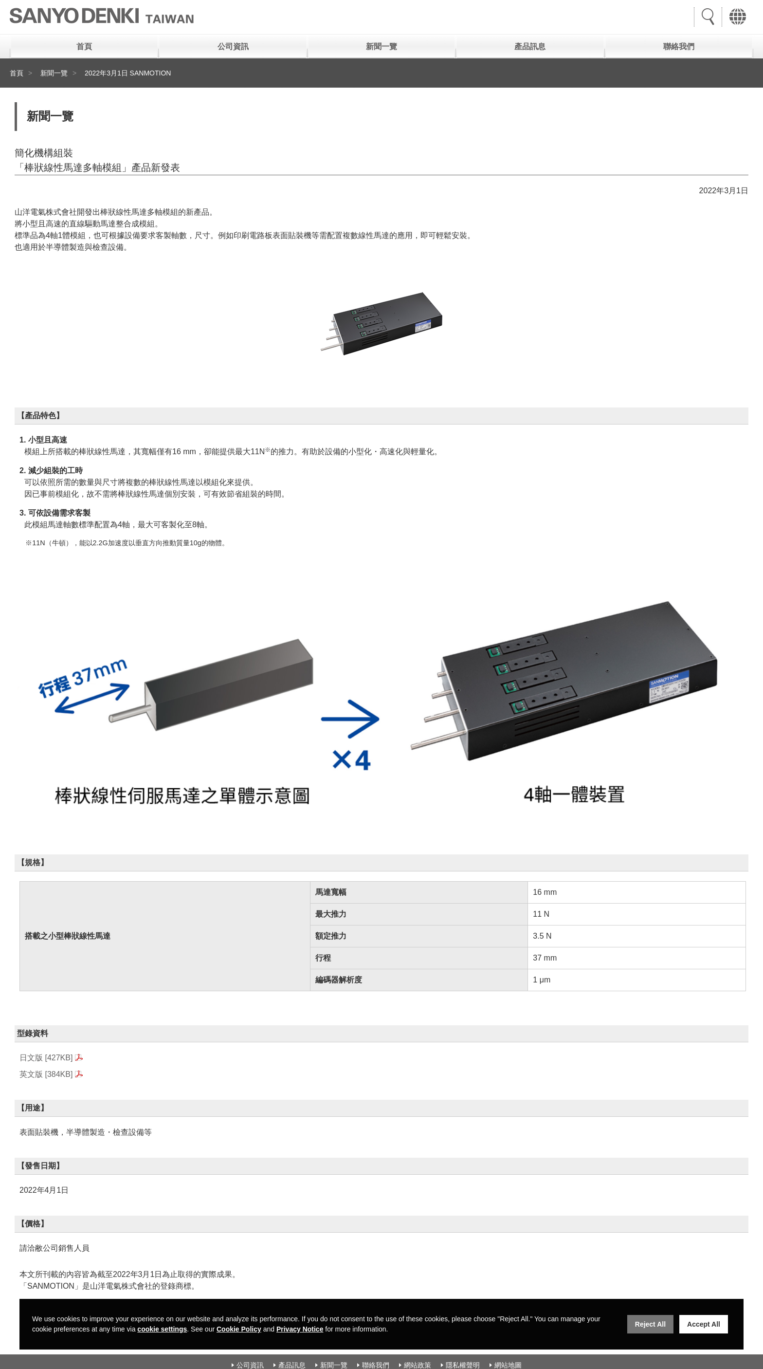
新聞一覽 (381, 46)
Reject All (650, 1324)
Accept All (703, 1324)
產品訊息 (529, 46)
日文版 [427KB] (46, 1058)
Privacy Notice (300, 1329)
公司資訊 (233, 46)
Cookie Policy (239, 1329)
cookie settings (162, 1329)
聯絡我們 (678, 46)
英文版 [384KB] (46, 1074)
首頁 (84, 46)
